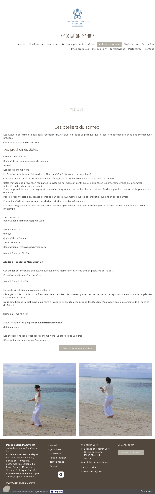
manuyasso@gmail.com (32, 220)
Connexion (146, 491)
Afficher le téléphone (96, 462)
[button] (6, 488)
